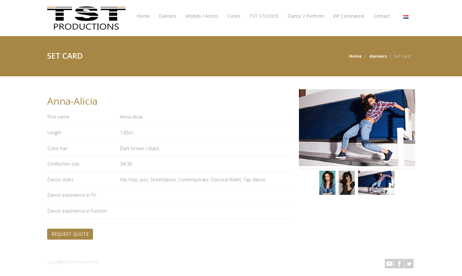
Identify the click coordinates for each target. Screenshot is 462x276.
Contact (382, 16)
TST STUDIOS (264, 16)
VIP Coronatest (348, 16)
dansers (378, 56)
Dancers (167, 16)
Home (143, 16)
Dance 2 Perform (306, 16)
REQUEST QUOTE (70, 234)
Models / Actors (202, 16)
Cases (234, 16)
